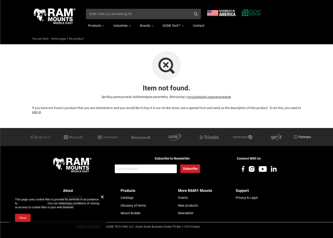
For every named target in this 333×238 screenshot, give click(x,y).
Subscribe (190, 168)
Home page (58, 38)
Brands (145, 25)
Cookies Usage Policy (32, 203)
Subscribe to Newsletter (172, 158)
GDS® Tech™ (171, 25)
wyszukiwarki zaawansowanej (209, 97)
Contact (198, 25)
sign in (36, 112)
